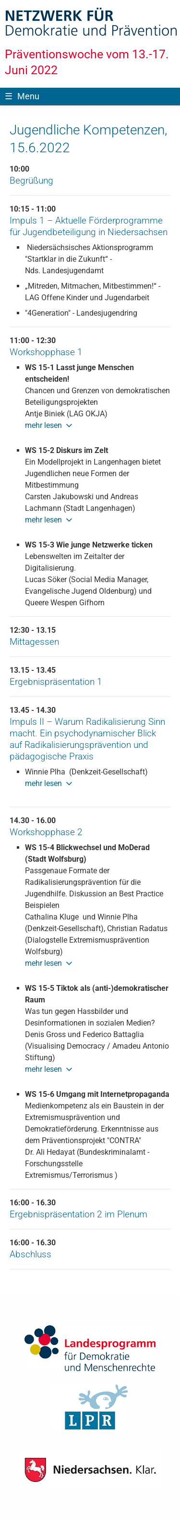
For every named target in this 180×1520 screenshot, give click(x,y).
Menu (22, 96)
